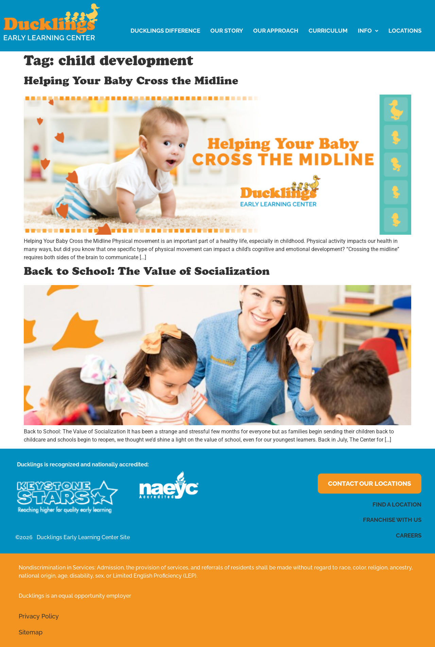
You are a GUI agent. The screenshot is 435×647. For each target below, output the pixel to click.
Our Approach (275, 30)
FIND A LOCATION (396, 504)
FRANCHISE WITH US (392, 519)
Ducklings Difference (165, 30)
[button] (368, 31)
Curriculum (328, 30)
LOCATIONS (404, 30)
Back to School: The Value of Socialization (147, 272)
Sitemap (30, 632)
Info (368, 30)
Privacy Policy (39, 616)
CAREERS (408, 535)
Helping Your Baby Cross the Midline (131, 82)
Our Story (226, 30)
